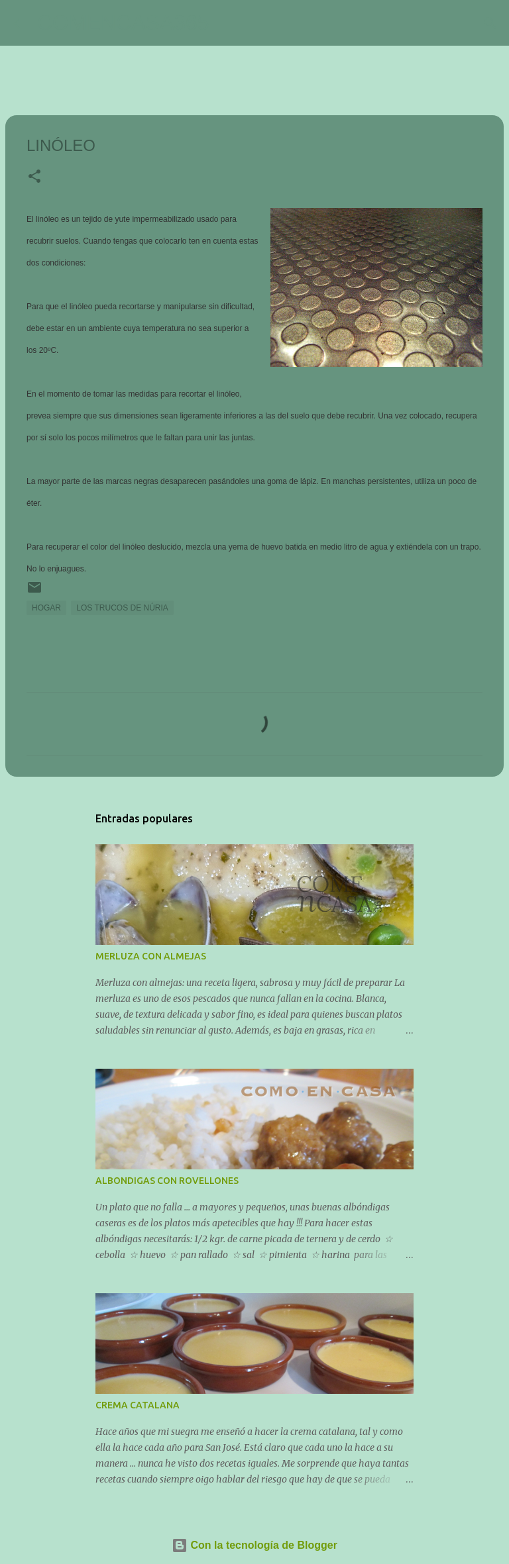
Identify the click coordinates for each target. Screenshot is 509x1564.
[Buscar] (228, 23)
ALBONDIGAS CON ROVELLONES (167, 1180)
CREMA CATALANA (137, 1405)
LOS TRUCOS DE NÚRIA (122, 607)
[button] (34, 177)
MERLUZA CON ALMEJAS (150, 956)
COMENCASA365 (123, 22)
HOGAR (46, 607)
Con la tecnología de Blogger (254, 1545)
